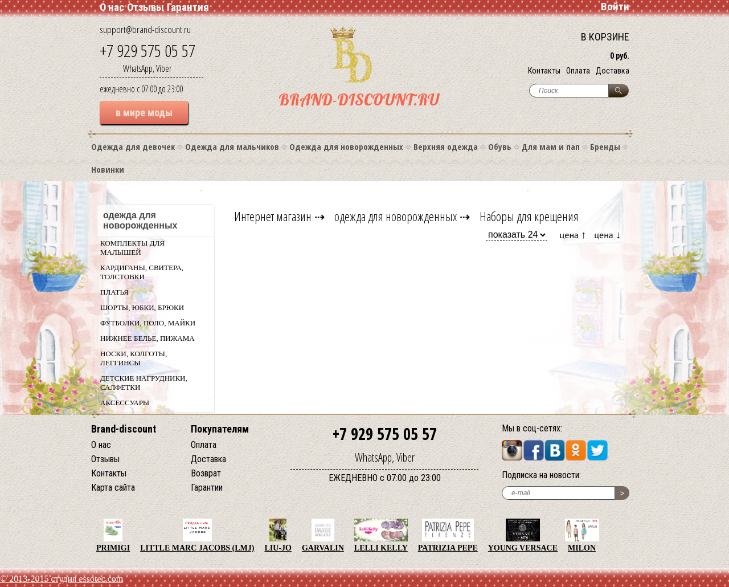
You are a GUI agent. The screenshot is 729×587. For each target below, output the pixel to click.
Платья (114, 292)
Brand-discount (123, 429)
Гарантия (188, 7)
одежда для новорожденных (395, 216)
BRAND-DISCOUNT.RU (359, 99)
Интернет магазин (273, 216)
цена (573, 234)
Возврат (206, 473)
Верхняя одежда (445, 146)
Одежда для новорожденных (346, 146)
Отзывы (145, 7)
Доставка (612, 70)
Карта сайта (113, 487)
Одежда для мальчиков (232, 146)
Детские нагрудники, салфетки (143, 383)
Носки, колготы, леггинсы (133, 358)
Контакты (544, 70)
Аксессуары (124, 402)
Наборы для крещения (529, 216)
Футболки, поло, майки (147, 323)
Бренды (605, 146)
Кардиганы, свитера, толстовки (141, 272)
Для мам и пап (551, 146)
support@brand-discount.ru (145, 29)
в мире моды (144, 113)
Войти (615, 6)
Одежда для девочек (133, 146)
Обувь (499, 146)
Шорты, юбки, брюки (142, 307)
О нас (112, 7)
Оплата (578, 70)
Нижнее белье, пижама (147, 338)
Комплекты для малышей (132, 247)
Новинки (107, 169)
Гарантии (207, 487)
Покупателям (220, 429)
